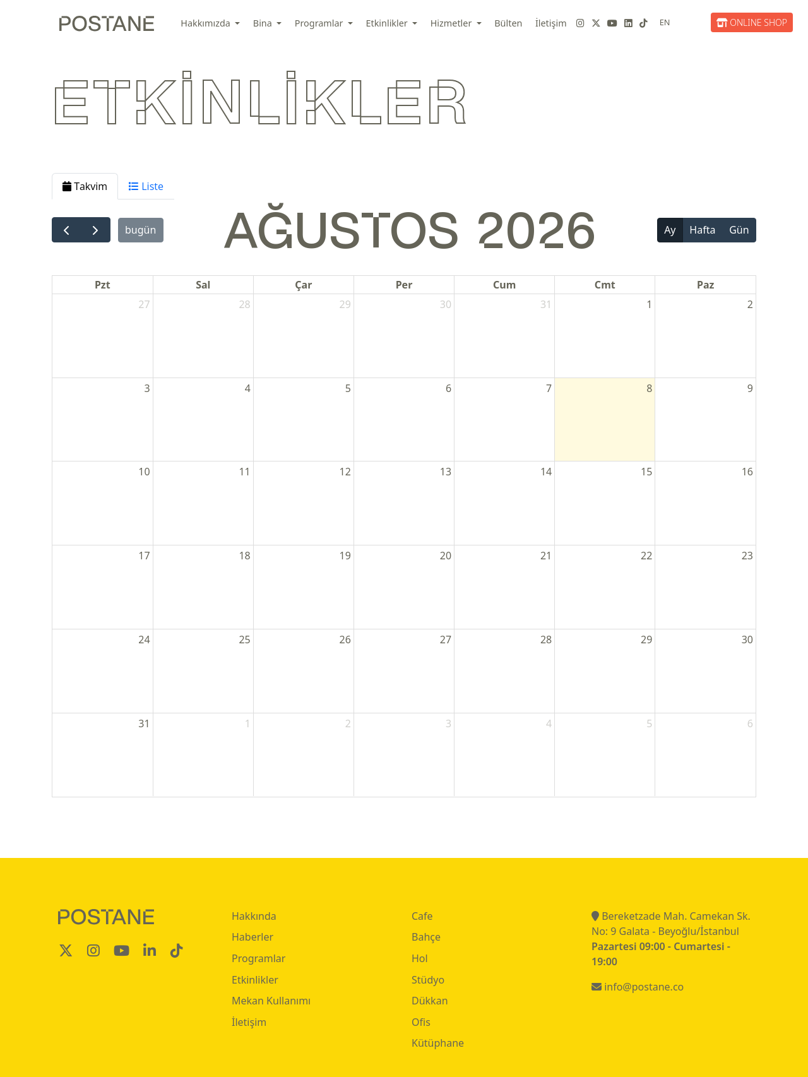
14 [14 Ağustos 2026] (546, 472)
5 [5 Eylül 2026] (649, 723)
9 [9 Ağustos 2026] (750, 388)
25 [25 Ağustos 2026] (244, 639)
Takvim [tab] (84, 186)
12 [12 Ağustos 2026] (345, 472)
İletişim (551, 23)
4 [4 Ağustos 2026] (248, 388)
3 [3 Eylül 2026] (448, 723)
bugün (140, 230)
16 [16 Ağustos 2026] (747, 472)
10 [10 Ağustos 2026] (144, 472)
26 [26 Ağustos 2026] (345, 639)
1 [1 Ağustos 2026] (649, 304)
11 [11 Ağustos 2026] (244, 472)
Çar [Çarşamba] (303, 285)
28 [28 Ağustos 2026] (546, 639)
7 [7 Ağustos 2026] (549, 388)
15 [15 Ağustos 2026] (646, 472)
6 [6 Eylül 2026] (750, 723)
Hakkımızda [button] (206, 23)
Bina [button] (264, 23)
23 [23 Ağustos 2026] (747, 555)
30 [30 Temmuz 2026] (445, 304)
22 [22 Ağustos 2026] (646, 555)
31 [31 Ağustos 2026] (144, 723)
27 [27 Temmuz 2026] (144, 304)
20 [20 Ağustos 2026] (445, 555)
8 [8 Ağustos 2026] (649, 388)
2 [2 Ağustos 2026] (750, 304)
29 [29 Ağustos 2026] (646, 639)
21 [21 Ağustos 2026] (546, 555)
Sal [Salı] (203, 285)
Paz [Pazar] (705, 285)
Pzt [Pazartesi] (102, 285)
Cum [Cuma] (504, 285)
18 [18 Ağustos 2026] (244, 555)
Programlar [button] (320, 23)
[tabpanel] (404, 498)
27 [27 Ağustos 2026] (445, 639)
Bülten (508, 23)
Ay (669, 230)
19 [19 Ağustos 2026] (345, 555)
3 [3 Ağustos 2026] (147, 388)
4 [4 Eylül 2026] (549, 723)
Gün (739, 230)
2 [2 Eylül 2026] (348, 723)
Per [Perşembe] (404, 285)
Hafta (702, 230)
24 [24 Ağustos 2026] (144, 639)
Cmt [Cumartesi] (605, 285)
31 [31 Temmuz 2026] (546, 304)
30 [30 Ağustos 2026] (747, 639)
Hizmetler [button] (452, 23)
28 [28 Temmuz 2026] (244, 304)
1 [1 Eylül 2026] (248, 723)
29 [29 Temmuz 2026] (345, 304)
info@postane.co (637, 987)
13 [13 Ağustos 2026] (445, 472)
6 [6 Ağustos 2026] (448, 388)
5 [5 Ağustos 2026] (348, 388)
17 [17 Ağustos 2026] (144, 555)
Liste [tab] (146, 186)
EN (665, 22)
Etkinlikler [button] (387, 23)
